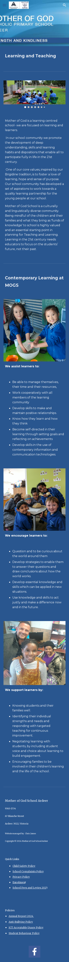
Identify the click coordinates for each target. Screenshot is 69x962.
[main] (34, 56)
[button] (4, 5)
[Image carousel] (34, 94)
